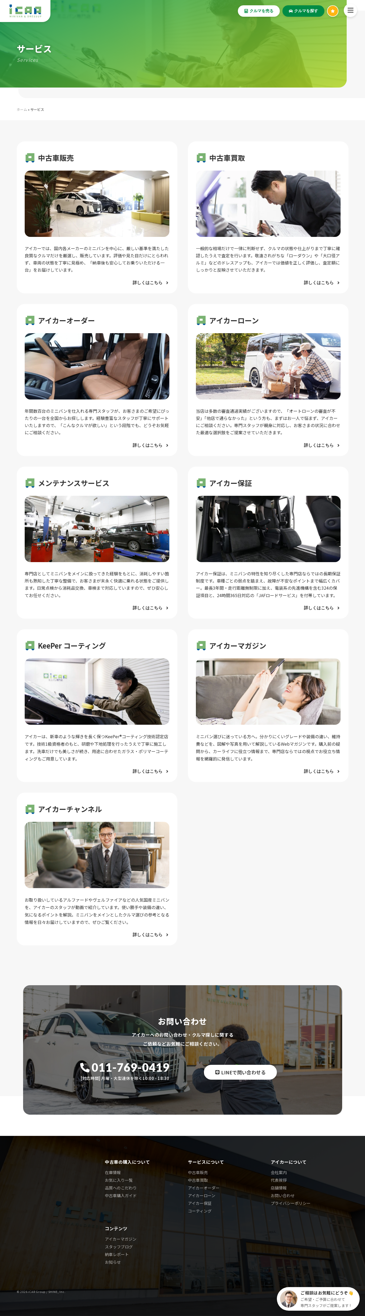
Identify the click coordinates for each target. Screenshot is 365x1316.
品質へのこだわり (121, 1188)
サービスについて (206, 1162)
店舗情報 (279, 1188)
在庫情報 (113, 1172)
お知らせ (113, 1262)
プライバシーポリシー (291, 1203)
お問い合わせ (283, 1195)
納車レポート (117, 1254)
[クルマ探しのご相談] (318, 1299)
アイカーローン (201, 1195)
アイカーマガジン (120, 1239)
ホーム (22, 109)
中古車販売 (198, 1172)
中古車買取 (198, 1180)
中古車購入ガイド (121, 1195)
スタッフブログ (119, 1246)
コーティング (200, 1211)
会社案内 (279, 1172)
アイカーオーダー (204, 1188)
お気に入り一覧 (119, 1180)
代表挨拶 (279, 1180)
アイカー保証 (200, 1203)
